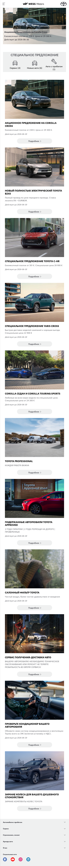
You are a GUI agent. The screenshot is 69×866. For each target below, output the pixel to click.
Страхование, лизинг (11, 835)
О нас (5, 848)
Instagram (20, 859)
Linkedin (28, 859)
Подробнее (34, 141)
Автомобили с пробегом (12, 822)
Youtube (13, 859)
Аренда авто (8, 841)
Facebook (5, 859)
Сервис (6, 828)
